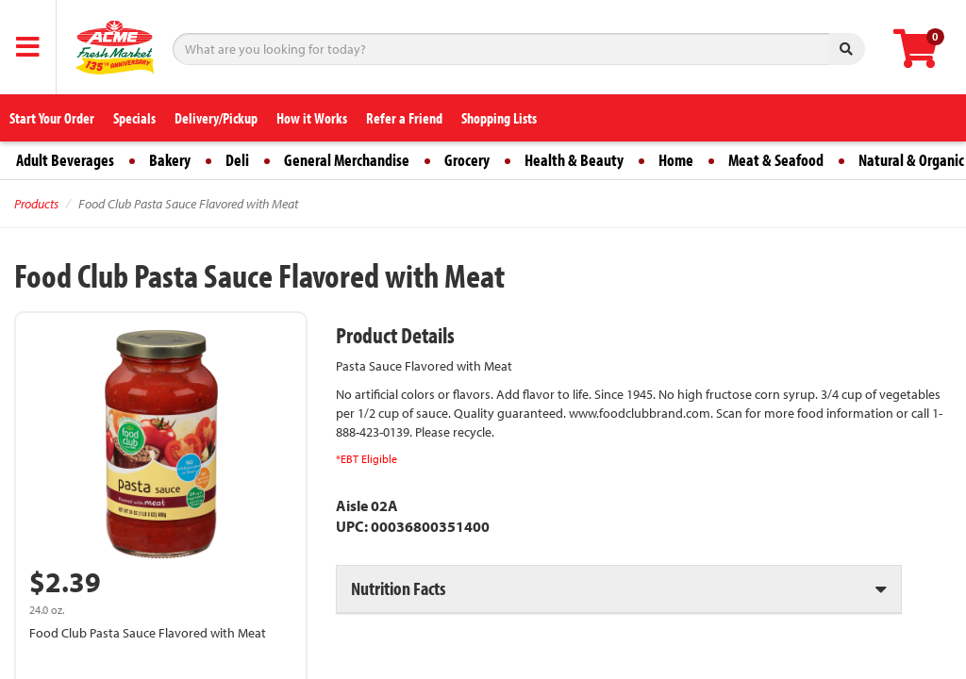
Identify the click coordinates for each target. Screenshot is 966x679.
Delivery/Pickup (216, 117)
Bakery (170, 160)
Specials (134, 117)
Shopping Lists (499, 117)
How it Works (311, 117)
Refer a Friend (404, 117)
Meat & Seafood (776, 160)
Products (36, 203)
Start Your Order (51, 117)
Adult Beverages (65, 160)
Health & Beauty (574, 160)
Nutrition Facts (398, 588)
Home (675, 160)
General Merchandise (346, 160)
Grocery (467, 160)
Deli (237, 160)
